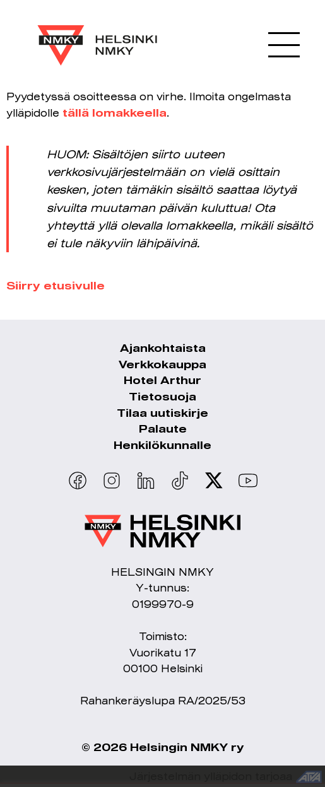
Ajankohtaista (163, 348)
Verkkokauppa (162, 364)
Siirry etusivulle (55, 285)
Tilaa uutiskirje (162, 413)
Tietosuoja (162, 396)
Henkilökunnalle (162, 445)
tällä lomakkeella (114, 113)
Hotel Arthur (162, 380)
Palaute (163, 428)
